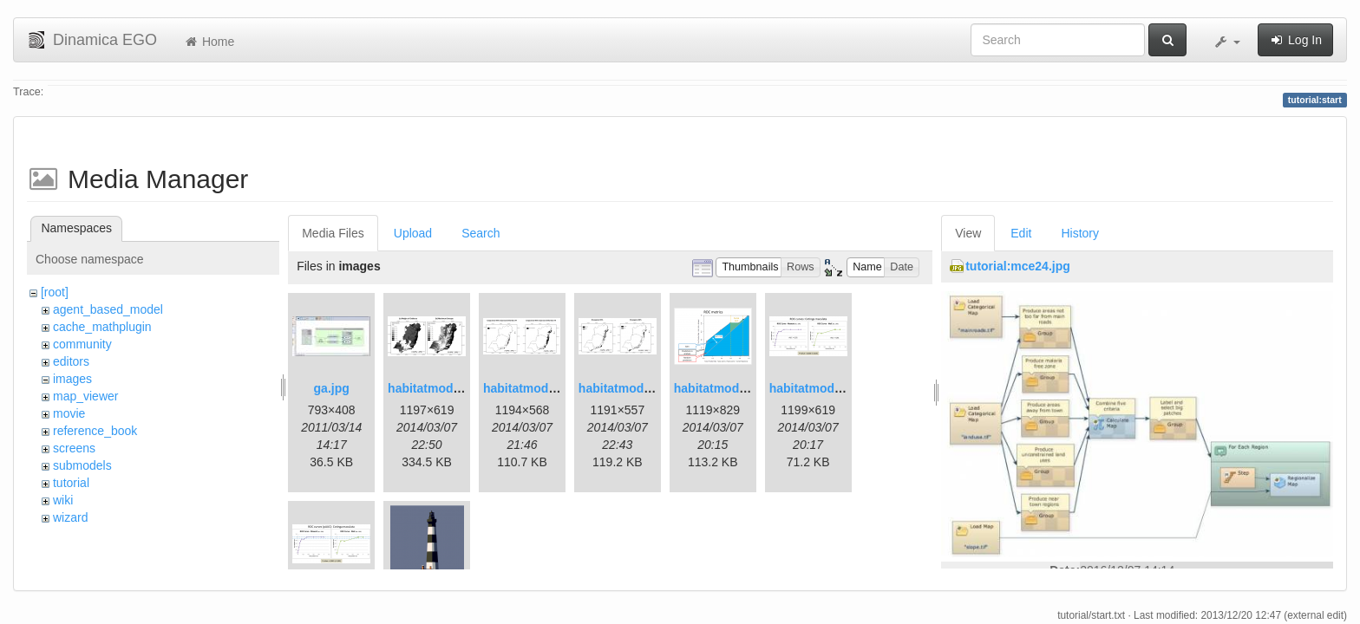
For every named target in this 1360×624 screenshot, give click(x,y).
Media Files (333, 233)
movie (69, 413)
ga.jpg (332, 388)
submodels (82, 465)
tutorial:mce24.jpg (1017, 266)
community (82, 344)
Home (208, 42)
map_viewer (85, 396)
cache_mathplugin (102, 327)
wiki (63, 500)
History (1080, 233)
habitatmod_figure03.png (746, 388)
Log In (1295, 40)
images (72, 379)
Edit (1020, 233)
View (968, 233)
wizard (70, 517)
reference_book (95, 431)
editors (71, 361)
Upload (413, 233)
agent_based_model (108, 309)
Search (480, 233)
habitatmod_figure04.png (841, 388)
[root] (55, 292)
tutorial (71, 483)
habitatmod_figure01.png (460, 388)
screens (74, 448)
